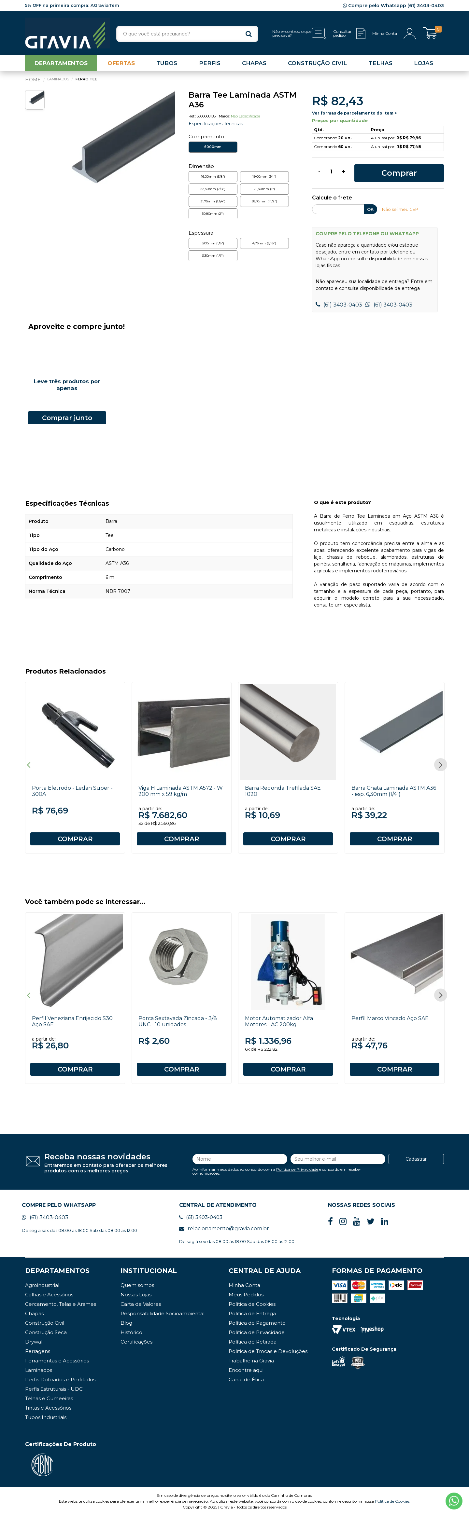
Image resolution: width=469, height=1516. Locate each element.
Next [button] (440, 764)
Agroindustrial (42, 1285)
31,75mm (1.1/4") (213, 201)
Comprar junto (67, 418)
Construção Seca (46, 1332)
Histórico (131, 1332)
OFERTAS (121, 63)
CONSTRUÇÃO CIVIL (317, 63)
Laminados (38, 1370)
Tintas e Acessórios (48, 1408)
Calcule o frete (332, 198)
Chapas (34, 1313)
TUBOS (166, 63)
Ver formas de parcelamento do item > (354, 113)
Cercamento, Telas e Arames (60, 1304)
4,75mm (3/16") (264, 243)
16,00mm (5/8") (213, 176)
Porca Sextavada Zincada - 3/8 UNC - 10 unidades (177, 1021)
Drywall (34, 1342)
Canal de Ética (246, 1379)
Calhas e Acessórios (49, 1294)
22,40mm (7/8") (212, 189)
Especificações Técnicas (216, 124)
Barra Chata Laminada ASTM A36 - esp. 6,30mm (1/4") (393, 791)
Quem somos (137, 1285)
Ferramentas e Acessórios (57, 1361)
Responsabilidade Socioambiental (163, 1313)
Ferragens (37, 1351)
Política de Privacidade (297, 1169)
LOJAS (423, 63)
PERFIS (209, 63)
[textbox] (187, 34)
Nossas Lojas (136, 1294)
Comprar (399, 173)
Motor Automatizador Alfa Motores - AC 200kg (279, 1021)
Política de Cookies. (392, 1501)
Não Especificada (245, 116)
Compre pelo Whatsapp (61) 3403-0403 (393, 5)
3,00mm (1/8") (213, 243)
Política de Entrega (252, 1313)
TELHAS (380, 63)
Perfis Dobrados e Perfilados (60, 1379)
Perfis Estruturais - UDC (54, 1389)
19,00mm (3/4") (264, 176)
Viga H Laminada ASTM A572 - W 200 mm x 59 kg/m (180, 791)
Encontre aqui (246, 1370)
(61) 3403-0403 (339, 305)
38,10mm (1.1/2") (264, 201)
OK (370, 209)
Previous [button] (28, 764)
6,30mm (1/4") (213, 255)
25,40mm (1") (264, 189)
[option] (111, 153)
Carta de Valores (141, 1304)
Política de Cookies (252, 1304)
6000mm (212, 147)
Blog (126, 1323)
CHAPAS (254, 63)
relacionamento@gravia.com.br (224, 1228)
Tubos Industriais (45, 1417)
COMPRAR (75, 839)
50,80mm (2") (213, 214)
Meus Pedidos (246, 1294)
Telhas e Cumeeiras (49, 1398)
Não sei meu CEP (400, 209)
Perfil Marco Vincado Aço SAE (390, 1018)
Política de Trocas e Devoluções (268, 1351)
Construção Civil (44, 1323)
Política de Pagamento (257, 1323)
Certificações (136, 1342)
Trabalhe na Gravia (251, 1361)
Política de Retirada (253, 1342)
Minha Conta (244, 1285)
